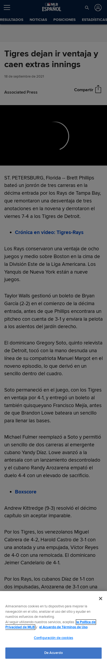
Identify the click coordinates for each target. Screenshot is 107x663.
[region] (53, 627)
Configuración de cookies (53, 638)
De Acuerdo (53, 653)
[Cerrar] (100, 598)
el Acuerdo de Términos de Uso (63, 627)
